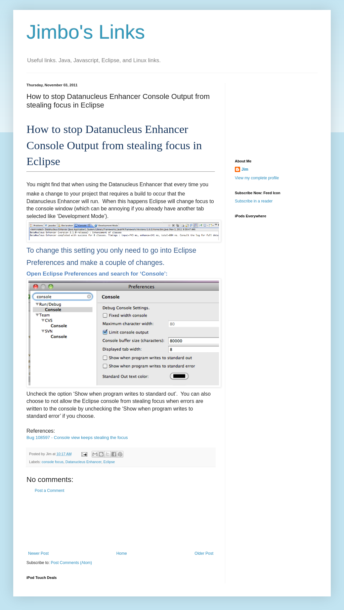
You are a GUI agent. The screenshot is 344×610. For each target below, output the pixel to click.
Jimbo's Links (85, 32)
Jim (244, 169)
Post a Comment (49, 490)
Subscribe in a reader (254, 201)
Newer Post (38, 553)
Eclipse (109, 462)
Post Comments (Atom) (71, 562)
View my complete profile (257, 178)
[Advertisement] (120, 522)
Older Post (203, 553)
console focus (53, 462)
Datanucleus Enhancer (83, 462)
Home (121, 553)
